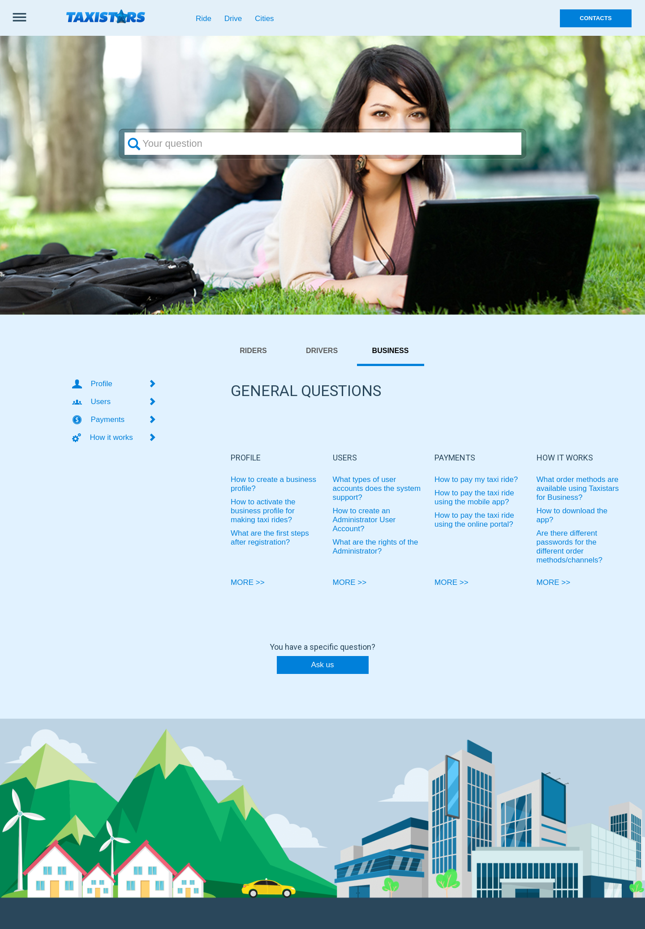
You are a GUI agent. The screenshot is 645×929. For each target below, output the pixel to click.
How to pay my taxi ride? (476, 479)
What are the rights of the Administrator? (375, 546)
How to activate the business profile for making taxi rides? (263, 511)
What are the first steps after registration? (270, 537)
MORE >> (248, 582)
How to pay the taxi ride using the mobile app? (474, 497)
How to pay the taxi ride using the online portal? (474, 519)
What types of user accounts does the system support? (377, 488)
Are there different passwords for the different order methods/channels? (569, 546)
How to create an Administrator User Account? (364, 520)
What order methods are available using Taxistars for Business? (578, 488)
